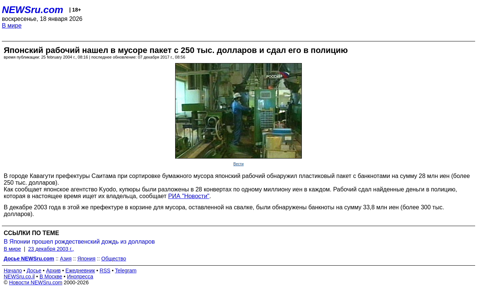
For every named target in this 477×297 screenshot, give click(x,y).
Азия (66, 259)
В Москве (51, 276)
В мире (12, 25)
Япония (87, 259)
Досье (33, 270)
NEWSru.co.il (19, 276)
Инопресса (80, 276)
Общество (113, 259)
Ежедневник (80, 270)
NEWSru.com (32, 9)
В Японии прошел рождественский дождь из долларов (79, 241)
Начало (13, 270)
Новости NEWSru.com (35, 282)
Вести (238, 164)
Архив (53, 270)
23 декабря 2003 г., (51, 249)
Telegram (126, 270)
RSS (104, 270)
